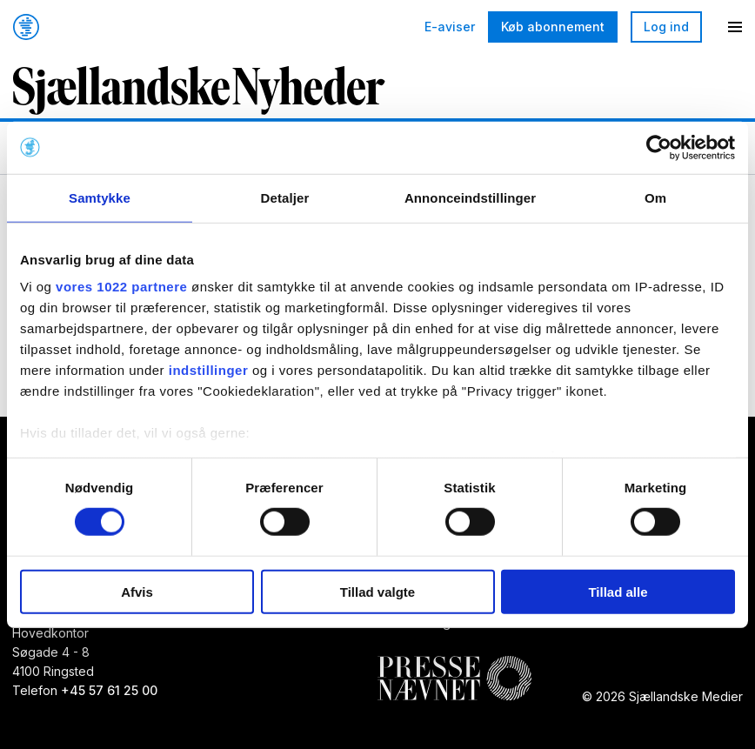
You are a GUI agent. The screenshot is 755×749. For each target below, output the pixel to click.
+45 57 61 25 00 (109, 691)
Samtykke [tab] (99, 197)
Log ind (666, 26)
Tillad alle (617, 592)
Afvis (137, 592)
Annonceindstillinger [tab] (470, 197)
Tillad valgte (377, 592)
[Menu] (735, 27)
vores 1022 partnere (121, 286)
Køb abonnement (553, 26)
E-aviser (449, 27)
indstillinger (209, 370)
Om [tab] (655, 197)
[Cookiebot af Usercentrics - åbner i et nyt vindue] (659, 147)
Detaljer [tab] (285, 197)
